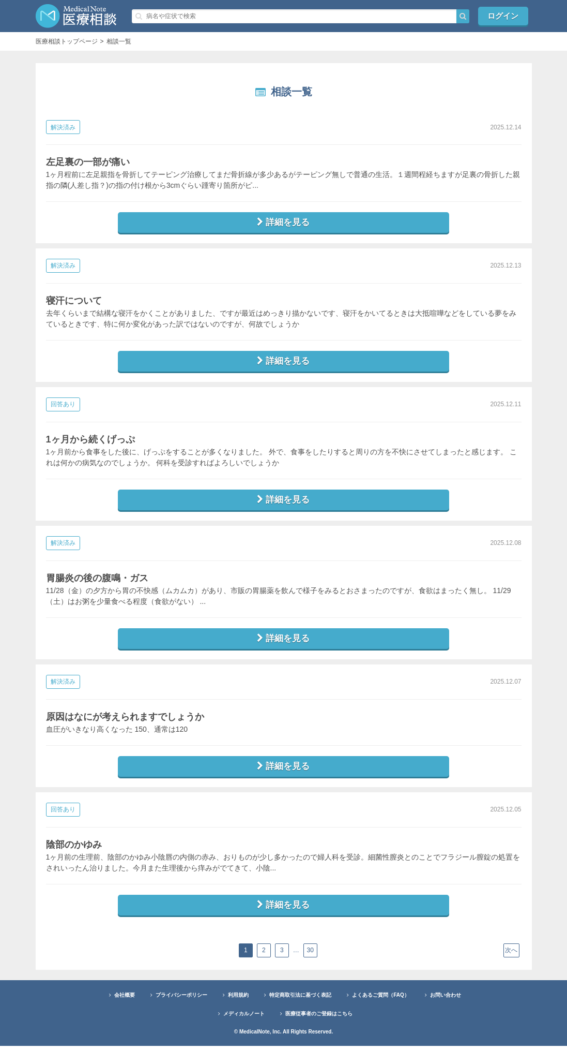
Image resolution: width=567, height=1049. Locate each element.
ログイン (503, 15)
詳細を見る (284, 222)
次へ (511, 953)
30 (311, 953)
